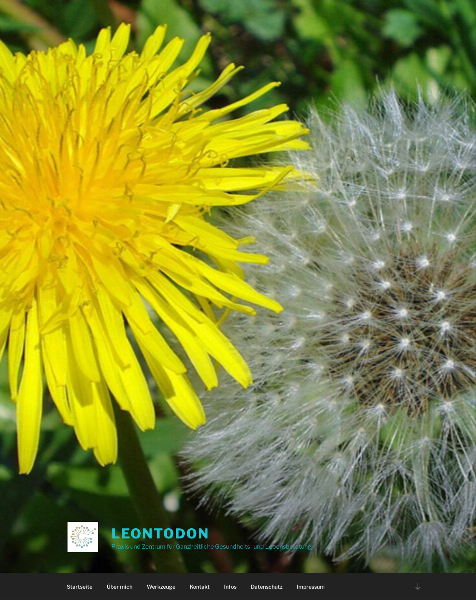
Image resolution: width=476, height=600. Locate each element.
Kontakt (200, 586)
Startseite (79, 586)
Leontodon (160, 533)
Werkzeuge (161, 586)
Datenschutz (267, 586)
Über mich (119, 586)
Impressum (311, 586)
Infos (230, 586)
